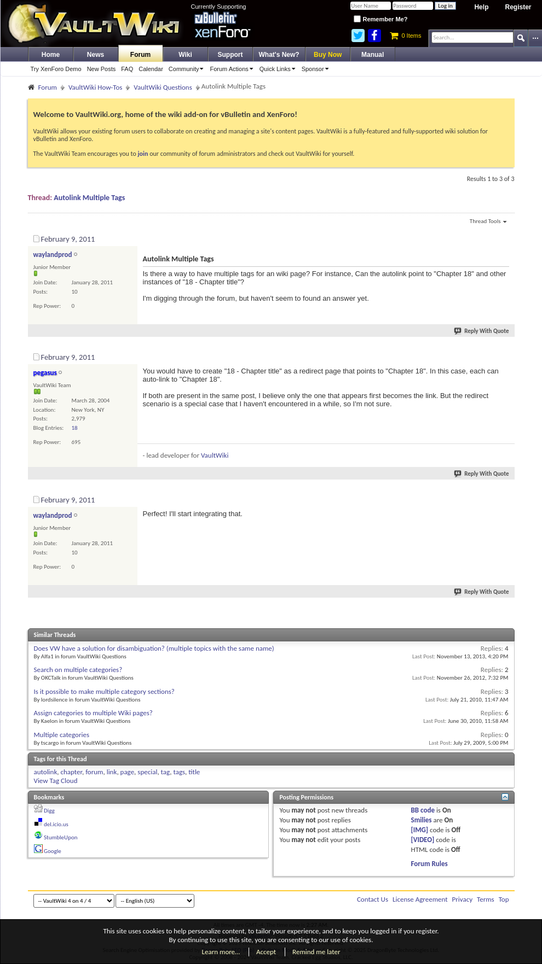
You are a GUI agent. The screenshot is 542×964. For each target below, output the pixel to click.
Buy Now (328, 55)
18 (75, 427)
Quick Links (279, 69)
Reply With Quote (482, 331)
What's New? (279, 55)
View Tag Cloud (56, 780)
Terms (485, 899)
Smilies (421, 820)
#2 (505, 355)
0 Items (405, 35)
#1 (505, 237)
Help (481, 7)
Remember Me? (380, 19)
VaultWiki (215, 455)
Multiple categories (62, 735)
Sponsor (317, 69)
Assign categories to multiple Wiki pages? (93, 713)
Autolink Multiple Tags (89, 197)
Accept (266, 952)
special (147, 772)
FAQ (127, 69)
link (112, 772)
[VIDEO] (423, 840)
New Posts (101, 69)
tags (179, 772)
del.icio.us (56, 824)
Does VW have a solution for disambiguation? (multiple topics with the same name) (154, 648)
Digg (49, 810)
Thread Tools (488, 222)
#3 (505, 498)
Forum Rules (429, 864)
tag (165, 772)
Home (51, 55)
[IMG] (420, 830)
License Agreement (420, 899)
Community (188, 69)
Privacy (462, 899)
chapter (71, 772)
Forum (140, 55)
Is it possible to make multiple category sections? (104, 691)
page (127, 772)
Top (504, 899)
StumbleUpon (61, 837)
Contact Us (372, 899)
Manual (372, 55)
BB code (423, 810)
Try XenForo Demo (56, 69)
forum (94, 772)
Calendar (151, 69)
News (95, 55)
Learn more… (221, 952)
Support (230, 55)
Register (518, 7)
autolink (45, 772)
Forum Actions (233, 69)
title (194, 772)
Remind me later (316, 952)
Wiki (185, 55)
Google (52, 851)
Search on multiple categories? (78, 669)
